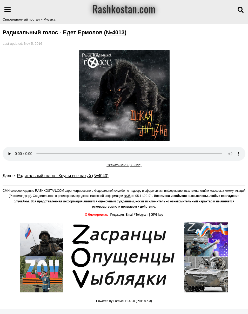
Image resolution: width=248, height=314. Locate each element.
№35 (127, 196)
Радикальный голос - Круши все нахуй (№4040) (63, 176)
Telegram (142, 214)
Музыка (49, 19)
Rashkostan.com (124, 8)
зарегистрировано (78, 191)
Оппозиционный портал (21, 19)
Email (129, 214)
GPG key (157, 214)
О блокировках (96, 214)
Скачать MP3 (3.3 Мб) (124, 165)
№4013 (115, 32)
